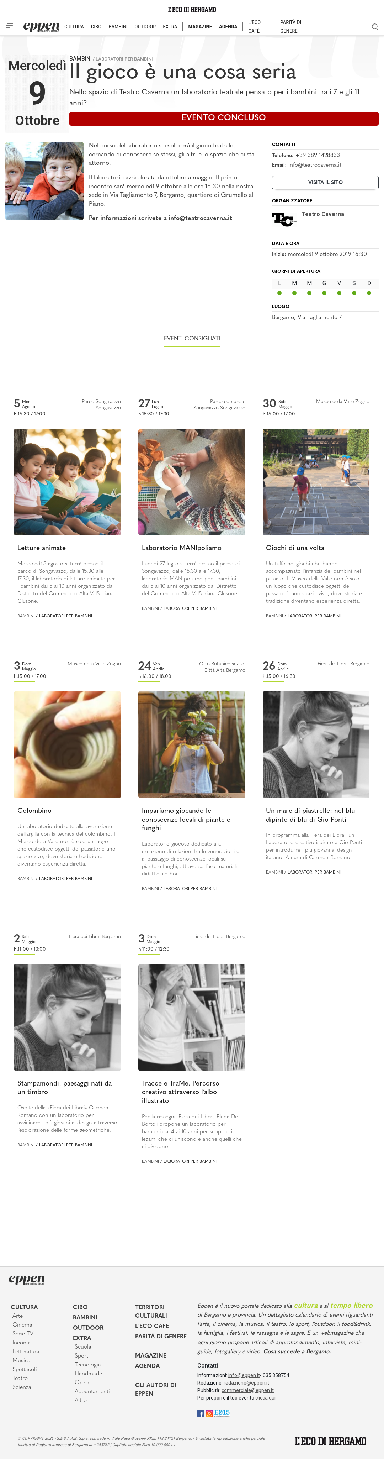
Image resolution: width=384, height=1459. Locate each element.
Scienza (21, 1387)
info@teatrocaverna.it (314, 165)
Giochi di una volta (295, 548)
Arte (17, 1316)
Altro (81, 1400)
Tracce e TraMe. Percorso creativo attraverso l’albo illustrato (180, 1093)
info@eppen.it (244, 1375)
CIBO (96, 26)
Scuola (83, 1347)
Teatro (20, 1378)
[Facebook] (200, 1413)
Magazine (150, 1356)
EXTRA (170, 26)
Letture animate (41, 548)
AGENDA (228, 26)
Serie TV (22, 1334)
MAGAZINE (200, 26)
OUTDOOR (145, 26)
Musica (21, 1361)
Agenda (147, 1366)
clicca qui (265, 1398)
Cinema (22, 1325)
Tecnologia (88, 1365)
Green (83, 1383)
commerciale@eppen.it (248, 1390)
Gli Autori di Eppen (155, 1390)
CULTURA (74, 26)
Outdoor (88, 1328)
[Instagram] (209, 1413)
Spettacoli (24, 1369)
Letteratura (25, 1352)
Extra (82, 1339)
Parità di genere (161, 1337)
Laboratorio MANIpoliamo (182, 548)
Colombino (34, 811)
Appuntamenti (92, 1392)
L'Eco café (152, 1326)
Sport (81, 1356)
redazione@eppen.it (246, 1383)
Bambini (80, 58)
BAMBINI (117, 26)
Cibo (80, 1308)
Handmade (88, 1374)
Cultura (24, 1308)
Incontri (22, 1343)
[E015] (222, 1413)
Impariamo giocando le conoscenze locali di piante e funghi (186, 820)
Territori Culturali (151, 1312)
